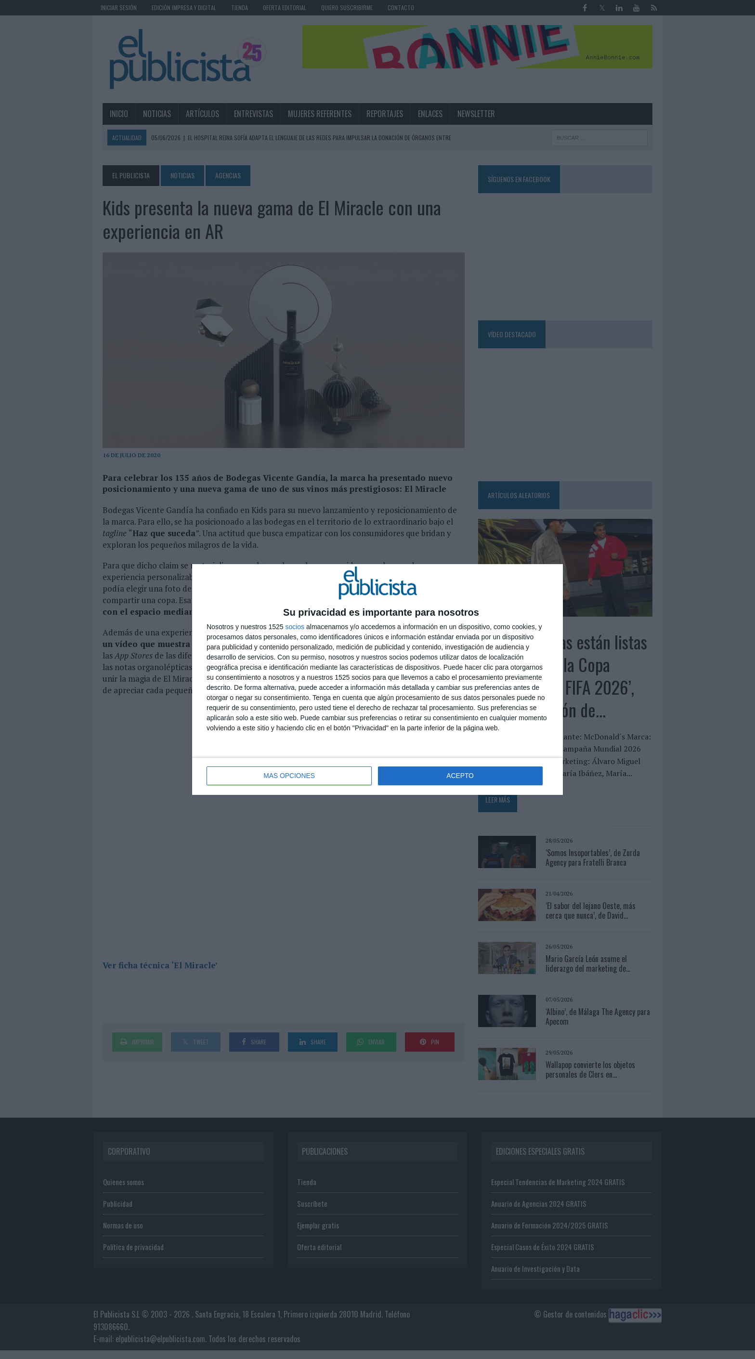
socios (294, 627)
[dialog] (377, 679)
